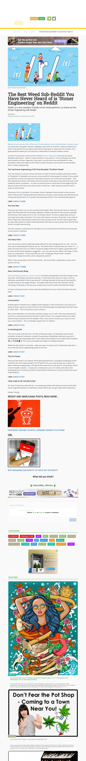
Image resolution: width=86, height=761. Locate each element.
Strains (46, 23)
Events (66, 23)
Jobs (53, 23)
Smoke (62, 536)
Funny (29, 540)
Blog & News (37, 23)
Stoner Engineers (49, 156)
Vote (52, 540)
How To (44, 540)
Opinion (32, 32)
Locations (61, 544)
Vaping (20, 540)
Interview (13, 536)
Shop (59, 23)
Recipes (42, 544)
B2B (36, 540)
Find (28, 23)
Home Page (16, 32)
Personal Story (27, 536)
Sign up (33, 18)
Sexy (38, 536)
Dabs (45, 536)
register (41, 512)
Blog (25, 32)
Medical (60, 540)
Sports (51, 544)
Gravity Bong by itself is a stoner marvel (24, 275)
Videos (71, 544)
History (53, 536)
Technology (14, 544)
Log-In (41, 18)
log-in (34, 512)
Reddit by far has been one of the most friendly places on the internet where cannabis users (43, 144)
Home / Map (18, 23)
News (34, 544)
